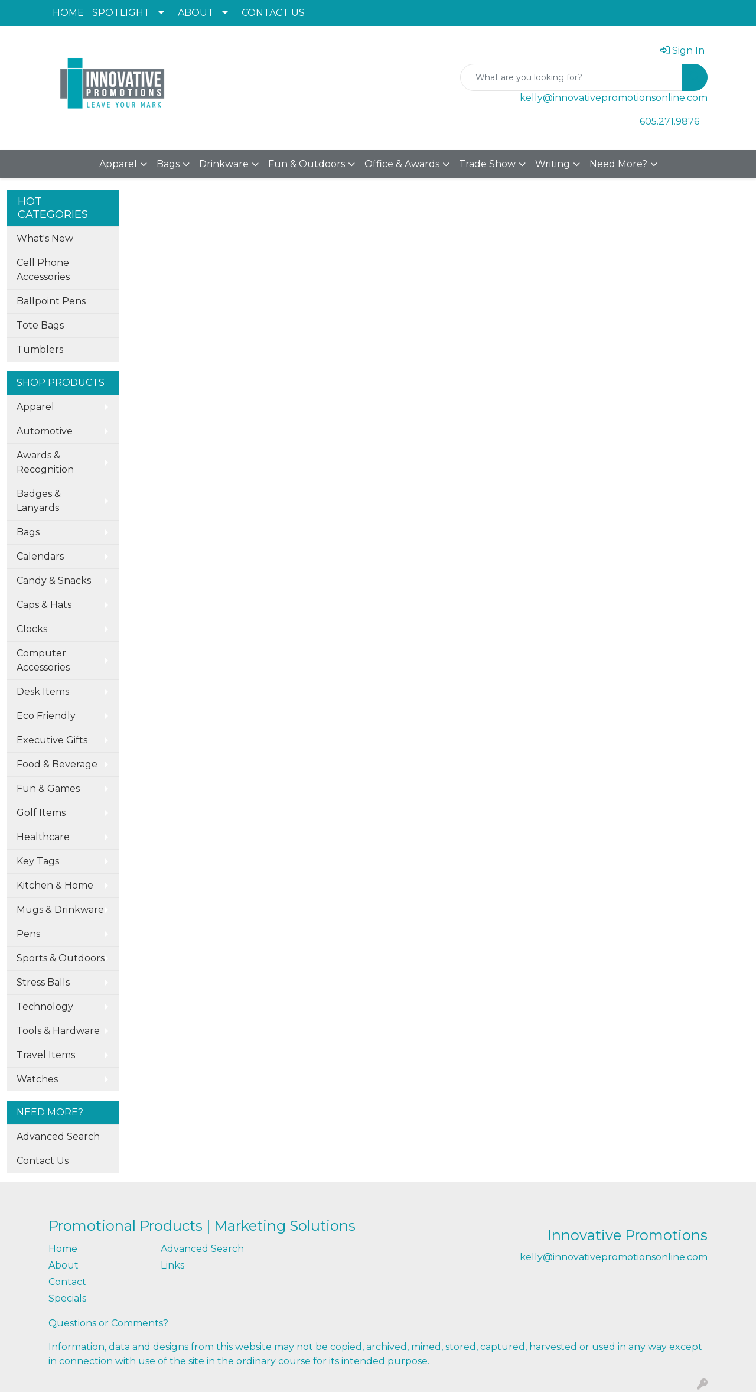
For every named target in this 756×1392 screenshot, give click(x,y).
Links (172, 1265)
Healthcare (43, 837)
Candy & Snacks (54, 580)
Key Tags (38, 861)
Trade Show (487, 164)
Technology (45, 1006)
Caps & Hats (44, 604)
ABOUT (196, 12)
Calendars (40, 556)
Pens (28, 933)
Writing (552, 164)
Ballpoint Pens (51, 301)
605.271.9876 (669, 121)
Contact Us (43, 1160)
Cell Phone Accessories (43, 269)
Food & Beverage (57, 764)
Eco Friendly (46, 715)
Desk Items (43, 691)
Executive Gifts (52, 740)
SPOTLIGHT (121, 12)
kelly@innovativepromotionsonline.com (614, 97)
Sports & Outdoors (61, 958)
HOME (68, 12)
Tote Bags (40, 325)
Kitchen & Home (55, 885)
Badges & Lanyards (39, 500)
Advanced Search (58, 1136)
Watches (37, 1079)
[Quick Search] (571, 77)
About (63, 1265)
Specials (67, 1298)
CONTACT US (273, 12)
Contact (67, 1281)
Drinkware (224, 164)
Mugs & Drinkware (60, 909)
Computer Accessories (43, 660)
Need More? (618, 164)
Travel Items (46, 1055)
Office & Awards (401, 164)
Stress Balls (43, 982)
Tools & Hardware (58, 1030)
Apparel (118, 164)
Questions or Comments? (108, 1323)
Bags (168, 164)
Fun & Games (48, 788)
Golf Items (41, 812)
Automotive (45, 431)
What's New (45, 238)
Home (62, 1248)
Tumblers (40, 349)
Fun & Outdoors (306, 164)
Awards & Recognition (45, 462)
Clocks (32, 629)
